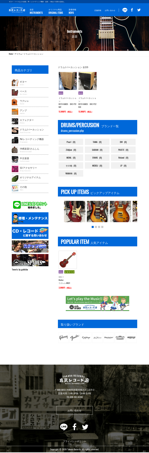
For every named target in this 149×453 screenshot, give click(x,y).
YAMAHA (71, 173)
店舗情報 (97, 10)
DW (123, 142)
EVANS (97, 158)
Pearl (71, 142)
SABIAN (97, 150)
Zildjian (71, 150)
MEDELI (97, 166)
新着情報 (69, 11)
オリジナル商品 (54, 11)
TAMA (97, 142)
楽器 (35, 11)
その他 (70, 166)
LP (123, 166)
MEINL (70, 158)
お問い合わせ (110, 10)
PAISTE (123, 150)
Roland (123, 158)
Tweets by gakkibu (20, 269)
